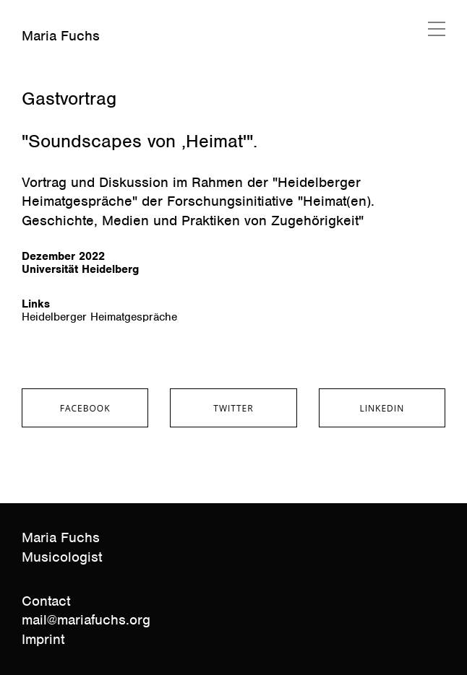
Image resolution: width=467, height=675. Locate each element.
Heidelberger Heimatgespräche (99, 317)
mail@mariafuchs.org (86, 620)
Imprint (43, 639)
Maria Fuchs (61, 36)
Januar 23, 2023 (60, 75)
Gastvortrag (69, 98)
